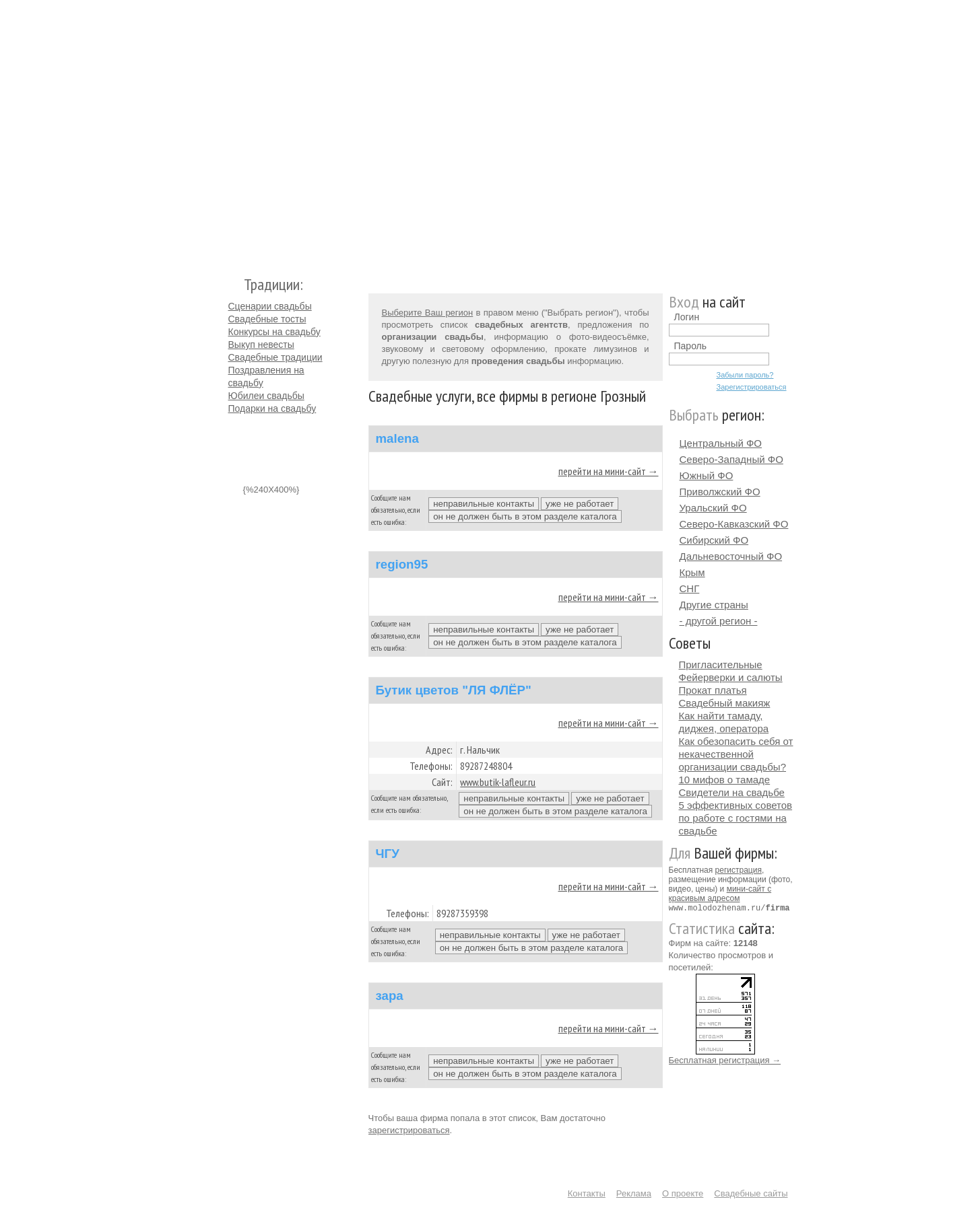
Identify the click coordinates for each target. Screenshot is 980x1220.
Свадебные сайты (750, 1193)
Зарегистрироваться (752, 387)
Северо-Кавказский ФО (734, 524)
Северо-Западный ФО (731, 459)
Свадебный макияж (725, 703)
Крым (692, 572)
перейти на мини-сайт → (608, 471)
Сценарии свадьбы (270, 306)
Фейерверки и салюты (731, 677)
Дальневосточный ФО (731, 556)
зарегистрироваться (409, 1130)
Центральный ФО (721, 443)
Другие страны (714, 604)
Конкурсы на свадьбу (274, 331)
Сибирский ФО (714, 540)
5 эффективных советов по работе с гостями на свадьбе (736, 817)
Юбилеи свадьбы (266, 395)
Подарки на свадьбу (272, 408)
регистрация (738, 870)
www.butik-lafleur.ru (497, 782)
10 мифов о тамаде (725, 779)
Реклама (633, 1193)
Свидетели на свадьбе (732, 792)
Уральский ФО (713, 507)
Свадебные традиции (275, 357)
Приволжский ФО (720, 491)
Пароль (690, 345)
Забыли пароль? (745, 375)
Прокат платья (713, 690)
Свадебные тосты (267, 319)
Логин (687, 317)
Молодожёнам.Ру (234, 131)
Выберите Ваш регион (427, 313)
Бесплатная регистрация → (725, 1059)
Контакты (587, 1193)
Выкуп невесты (261, 344)
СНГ (690, 588)
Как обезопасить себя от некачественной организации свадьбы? (736, 754)
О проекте (682, 1193)
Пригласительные (720, 664)
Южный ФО (706, 475)
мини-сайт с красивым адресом (720, 893)
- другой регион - (719, 620)
